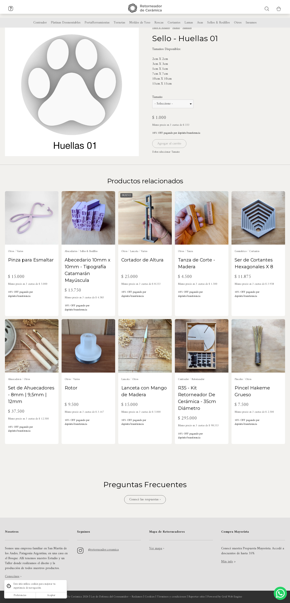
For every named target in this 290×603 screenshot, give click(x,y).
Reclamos (137, 596)
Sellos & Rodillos (161, 41)
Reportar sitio (196, 596)
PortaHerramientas (97, 23)
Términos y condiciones (171, 596)
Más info (227, 562)
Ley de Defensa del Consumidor (110, 596)
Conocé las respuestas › (145, 499)
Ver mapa (155, 548)
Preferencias (20, 595)
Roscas (159, 23)
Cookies (150, 596)
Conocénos (12, 576)
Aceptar (51, 595)
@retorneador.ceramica (103, 550)
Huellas (176, 41)
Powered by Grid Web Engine (224, 596)
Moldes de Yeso (139, 23)
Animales (187, 41)
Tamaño (157, 110)
